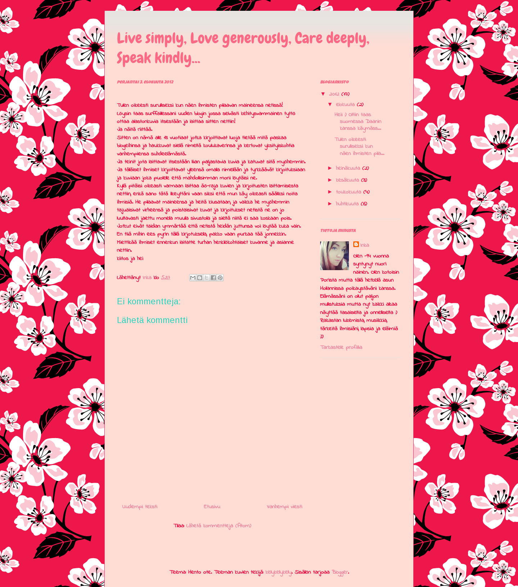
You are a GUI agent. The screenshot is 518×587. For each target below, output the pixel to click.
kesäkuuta (348, 180)
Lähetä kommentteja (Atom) (218, 526)
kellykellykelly (278, 572)
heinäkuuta (349, 168)
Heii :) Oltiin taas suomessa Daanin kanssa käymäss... (358, 121)
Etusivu (212, 506)
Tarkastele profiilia (341, 347)
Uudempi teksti (139, 506)
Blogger (340, 572)
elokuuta (346, 104)
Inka (364, 245)
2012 (335, 94)
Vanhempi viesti (284, 506)
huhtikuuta (348, 204)
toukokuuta (349, 192)
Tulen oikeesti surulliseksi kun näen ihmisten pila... (359, 146)
